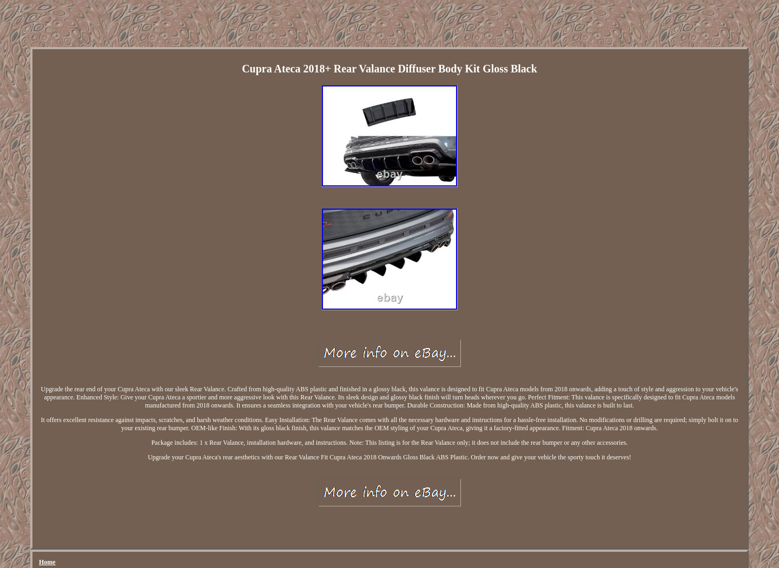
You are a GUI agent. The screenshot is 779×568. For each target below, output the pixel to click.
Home (47, 562)
